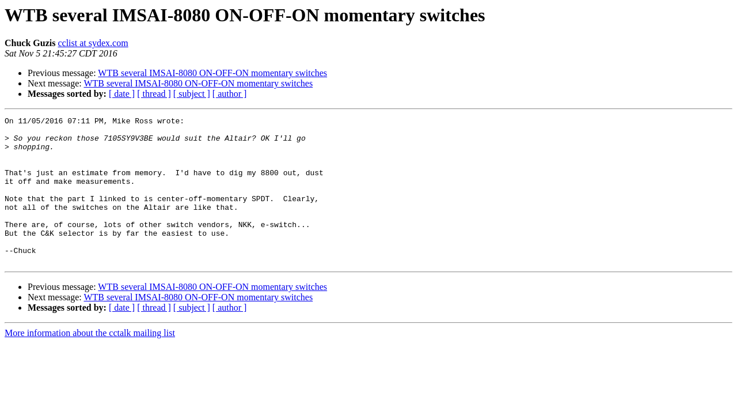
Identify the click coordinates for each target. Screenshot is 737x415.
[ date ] (122, 94)
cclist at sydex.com (93, 43)
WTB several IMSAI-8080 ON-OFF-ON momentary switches (212, 73)
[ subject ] (191, 94)
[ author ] (229, 94)
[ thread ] (154, 94)
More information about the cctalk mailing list (90, 362)
